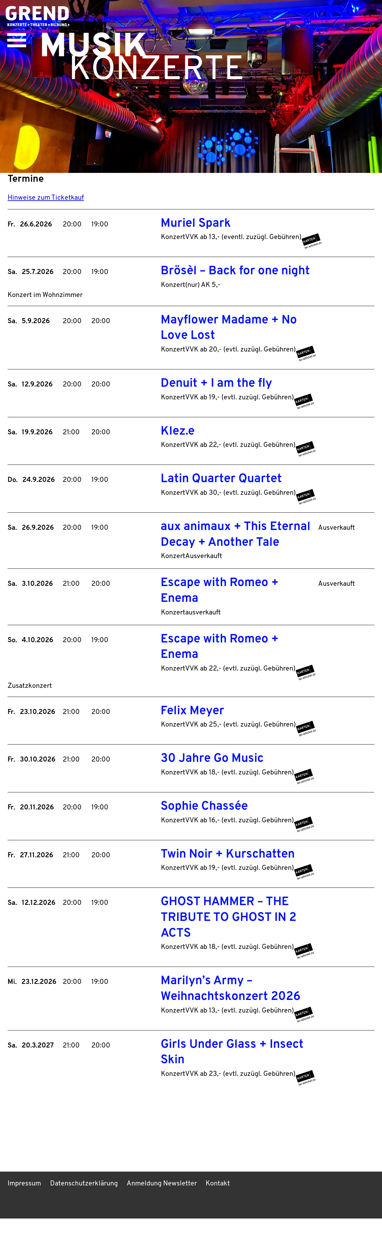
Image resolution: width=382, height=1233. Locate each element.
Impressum (25, 1198)
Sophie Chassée (204, 820)
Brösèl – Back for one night (235, 280)
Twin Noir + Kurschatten (228, 868)
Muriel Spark (196, 232)
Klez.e (178, 442)
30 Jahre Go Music (212, 772)
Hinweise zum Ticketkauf (46, 205)
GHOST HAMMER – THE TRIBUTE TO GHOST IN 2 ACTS (229, 932)
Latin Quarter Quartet (221, 489)
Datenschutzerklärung (85, 1198)
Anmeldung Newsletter (164, 1198)
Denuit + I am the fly (216, 394)
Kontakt (221, 1198)
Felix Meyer (192, 724)
